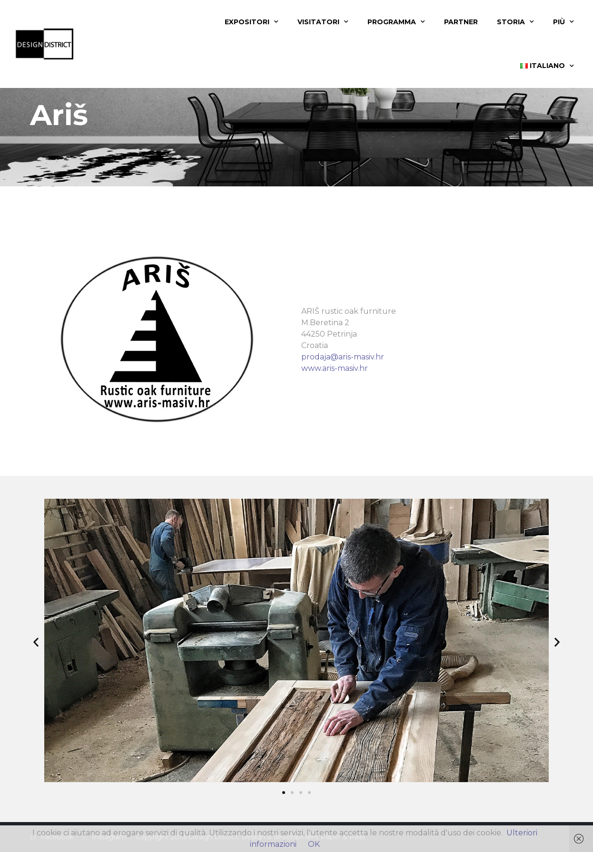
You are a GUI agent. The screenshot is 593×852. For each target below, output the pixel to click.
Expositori (251, 22)
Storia (515, 22)
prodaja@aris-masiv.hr (342, 356)
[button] (36, 642)
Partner (461, 22)
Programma (396, 22)
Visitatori (322, 22)
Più (563, 22)
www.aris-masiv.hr (334, 368)
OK (314, 844)
